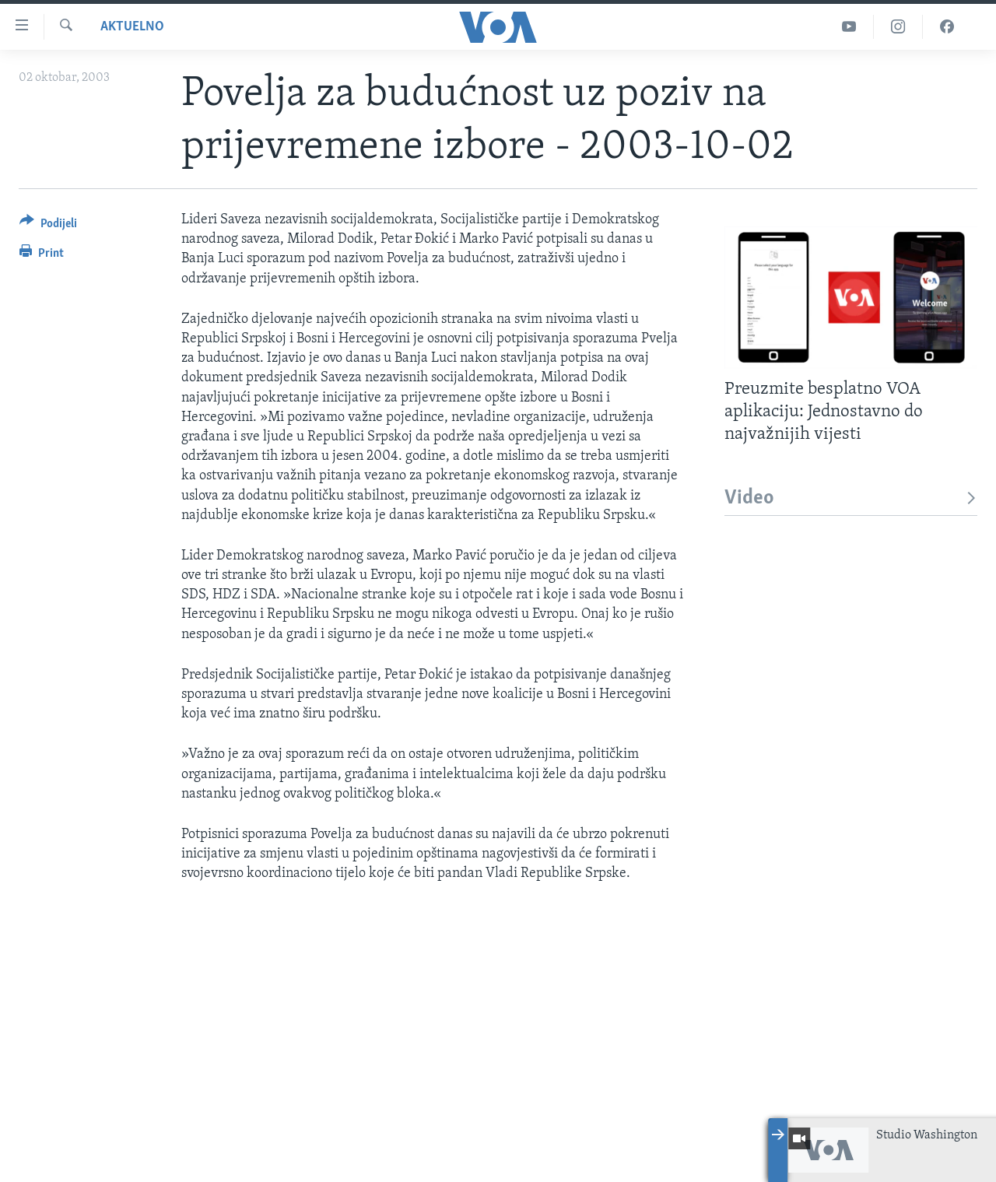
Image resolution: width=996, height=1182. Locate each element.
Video (850, 498)
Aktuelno (132, 26)
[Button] (48, 226)
